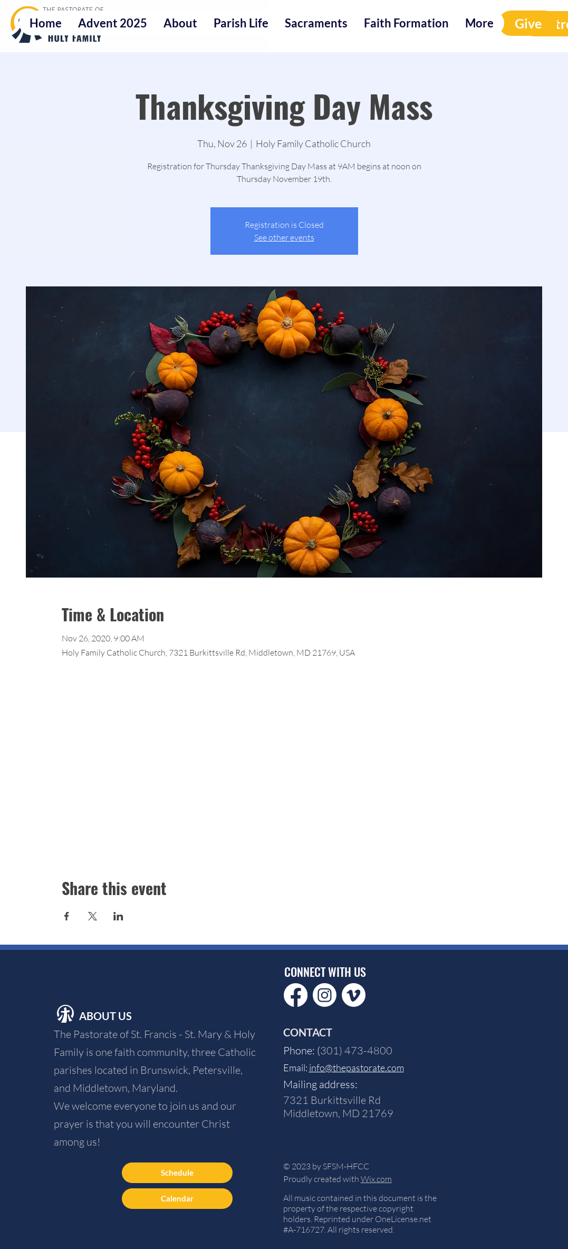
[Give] (527, 23)
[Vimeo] (353, 995)
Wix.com (376, 1179)
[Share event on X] (93, 916)
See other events (284, 237)
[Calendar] (177, 1198)
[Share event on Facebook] (67, 916)
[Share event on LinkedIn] (118, 916)
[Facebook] (295, 995)
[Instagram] (324, 995)
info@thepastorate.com (356, 1067)
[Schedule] (177, 1172)
